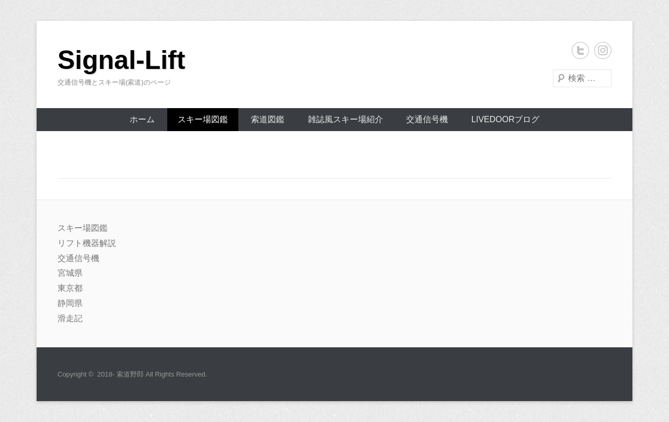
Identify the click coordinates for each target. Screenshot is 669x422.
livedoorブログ (505, 119)
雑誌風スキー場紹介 (345, 119)
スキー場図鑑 (203, 119)
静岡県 (70, 303)
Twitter (580, 50)
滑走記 (70, 318)
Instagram (603, 50)
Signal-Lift (121, 60)
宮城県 (70, 272)
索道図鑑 (267, 119)
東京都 (70, 288)
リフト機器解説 (86, 243)
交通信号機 (427, 119)
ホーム (142, 119)
